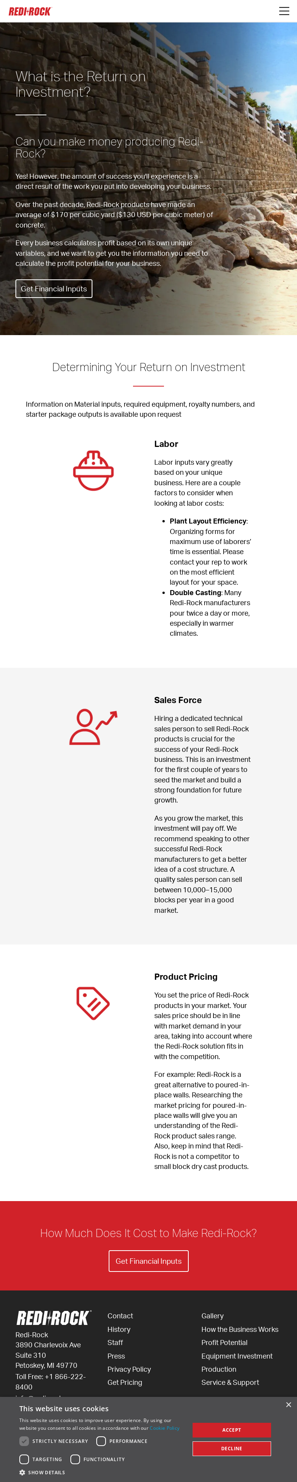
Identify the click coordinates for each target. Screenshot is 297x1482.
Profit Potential (224, 1342)
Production (218, 1369)
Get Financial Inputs (55, 288)
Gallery (212, 1315)
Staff (115, 1342)
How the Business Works (239, 1329)
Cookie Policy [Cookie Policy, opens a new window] (164, 1428)
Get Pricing (125, 1382)
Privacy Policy (129, 1369)
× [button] (288, 1405)
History (119, 1329)
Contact (120, 1315)
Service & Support (230, 1382)
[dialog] (148, 1439)
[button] (102, 1472)
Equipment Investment (237, 1356)
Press (116, 1356)
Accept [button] (231, 1430)
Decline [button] (231, 1448)
